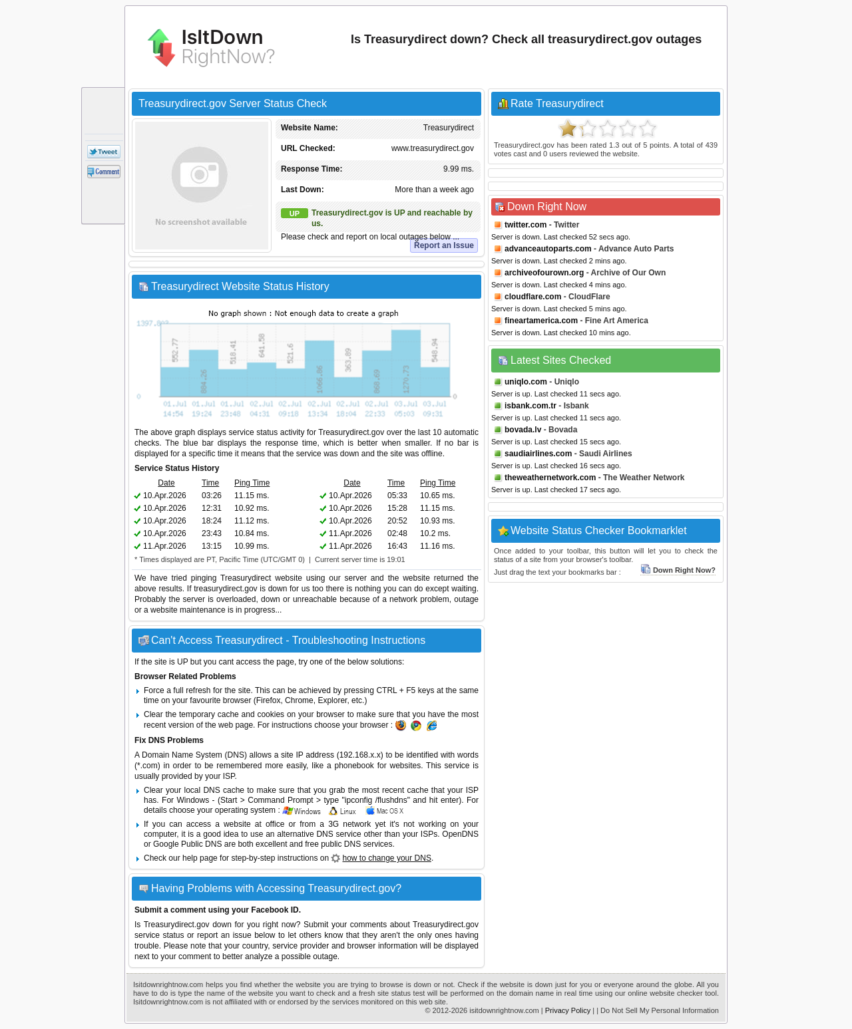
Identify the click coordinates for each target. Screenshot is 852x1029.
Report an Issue (444, 245)
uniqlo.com (526, 381)
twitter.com (525, 224)
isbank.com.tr (530, 405)
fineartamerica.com (541, 320)
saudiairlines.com (538, 453)
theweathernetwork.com (550, 477)
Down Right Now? (678, 570)
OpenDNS (460, 834)
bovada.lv (523, 429)
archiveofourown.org (544, 272)
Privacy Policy (567, 1010)
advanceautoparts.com (548, 248)
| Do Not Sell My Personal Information (657, 1010)
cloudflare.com (533, 296)
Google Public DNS (187, 844)
